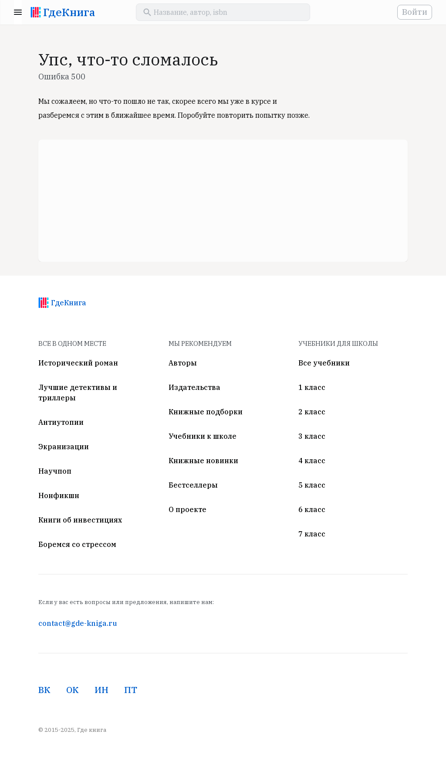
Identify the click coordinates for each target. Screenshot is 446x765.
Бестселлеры (193, 485)
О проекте (187, 509)
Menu (18, 12)
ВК (44, 690)
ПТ (130, 690)
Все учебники (324, 363)
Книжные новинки (203, 460)
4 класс (311, 460)
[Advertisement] (223, 201)
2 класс (311, 411)
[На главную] (35, 12)
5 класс (311, 485)
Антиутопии (61, 422)
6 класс (311, 509)
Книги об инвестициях (80, 520)
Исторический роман (78, 363)
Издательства (194, 387)
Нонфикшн (58, 495)
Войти (414, 12)
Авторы (183, 363)
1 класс (311, 387)
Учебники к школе (203, 436)
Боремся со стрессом (77, 544)
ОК (72, 690)
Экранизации (63, 446)
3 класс (311, 436)
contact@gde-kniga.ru (77, 623)
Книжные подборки (206, 411)
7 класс (311, 533)
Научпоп (54, 471)
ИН (101, 690)
